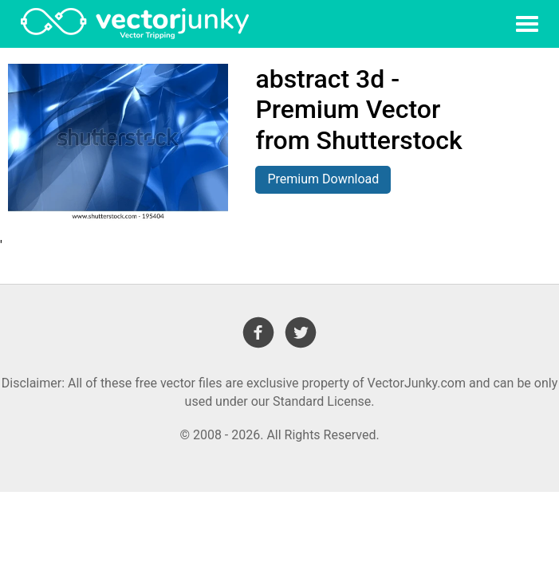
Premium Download (323, 179)
